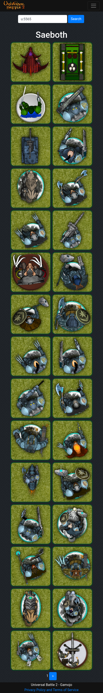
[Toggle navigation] (94, 5)
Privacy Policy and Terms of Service (51, 690)
